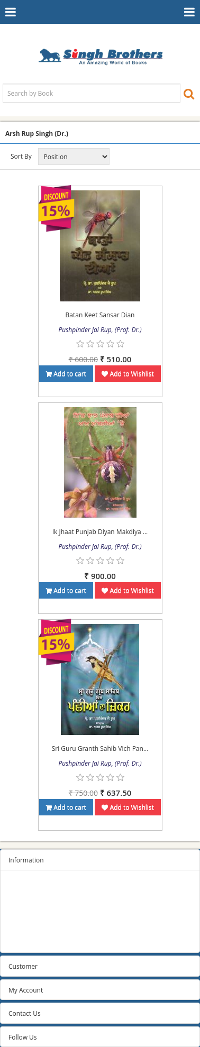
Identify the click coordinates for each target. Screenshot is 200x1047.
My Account (25, 990)
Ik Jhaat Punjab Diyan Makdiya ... (100, 531)
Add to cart (66, 373)
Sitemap (20, 887)
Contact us (24, 939)
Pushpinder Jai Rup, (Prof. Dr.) (99, 329)
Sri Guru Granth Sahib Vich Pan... (100, 748)
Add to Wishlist (127, 373)
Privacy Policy (28, 900)
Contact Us (24, 1013)
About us (21, 926)
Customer (23, 966)
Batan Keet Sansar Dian (100, 314)
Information (26, 860)
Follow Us (22, 1037)
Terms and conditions (40, 913)
